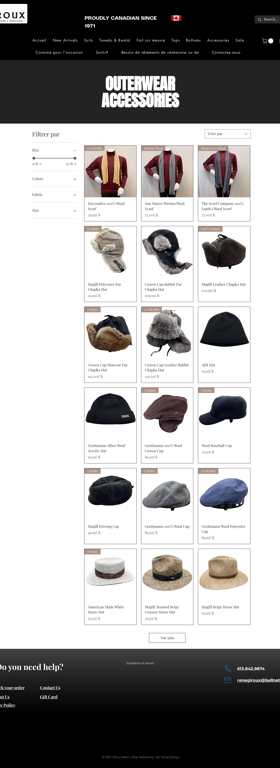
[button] (88, 40)
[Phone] (227, 668)
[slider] (34, 158)
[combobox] (228, 133)
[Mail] (227, 680)
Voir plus (167, 637)
